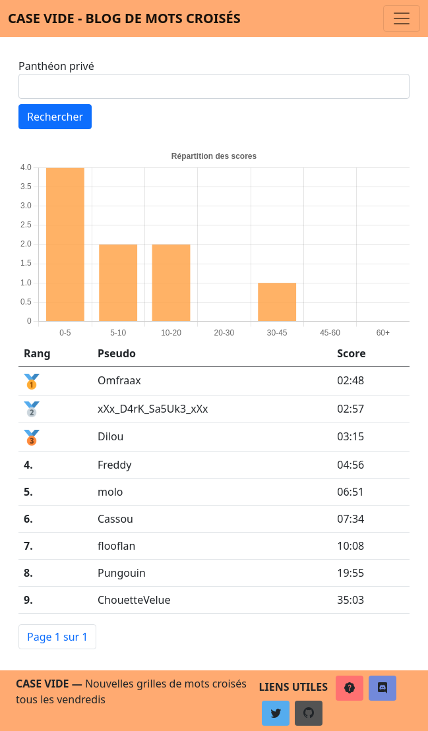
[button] (349, 688)
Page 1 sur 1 (57, 636)
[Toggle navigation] (401, 18)
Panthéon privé (56, 66)
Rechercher (55, 116)
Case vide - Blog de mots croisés (124, 18)
